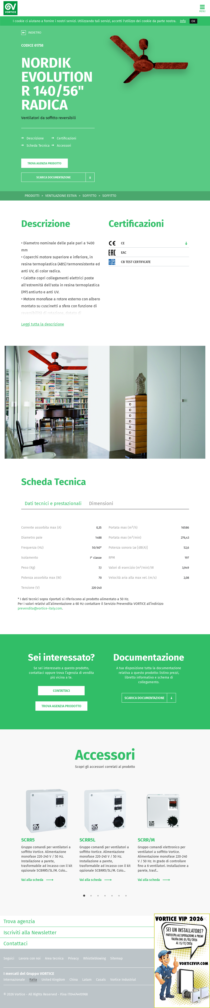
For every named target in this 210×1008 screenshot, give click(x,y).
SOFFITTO (89, 196)
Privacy (73, 958)
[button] (58, 177)
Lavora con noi (30, 958)
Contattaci (61, 691)
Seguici (8, 958)
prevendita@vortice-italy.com (40, 608)
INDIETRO (34, 32)
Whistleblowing (94, 958)
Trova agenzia (103, 921)
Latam (87, 980)
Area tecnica (54, 958)
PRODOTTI (32, 196)
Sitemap (116, 958)
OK (193, 21)
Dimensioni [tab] (101, 503)
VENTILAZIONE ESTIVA (61, 196)
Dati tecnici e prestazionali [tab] (53, 503)
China (73, 980)
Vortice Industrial (123, 980)
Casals (101, 980)
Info (183, 21)
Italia (33, 980)
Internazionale (14, 980)
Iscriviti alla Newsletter (103, 932)
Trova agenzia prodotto (44, 163)
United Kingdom (53, 980)
